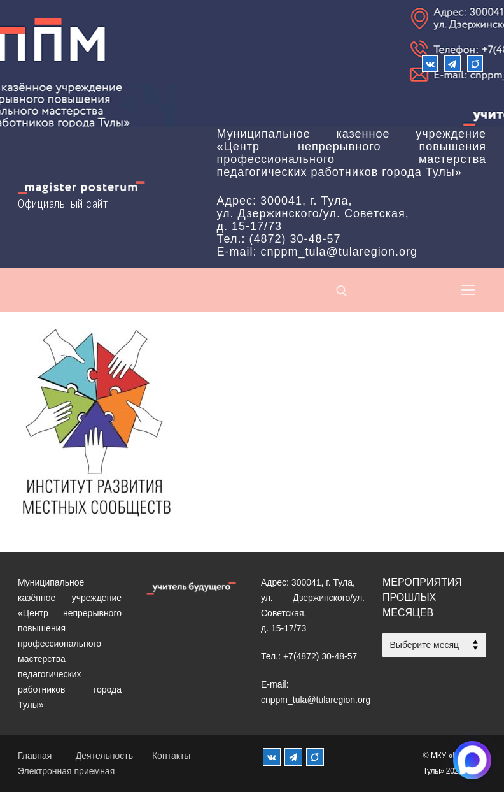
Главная (35, 756)
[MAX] (315, 757)
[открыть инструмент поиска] (341, 291)
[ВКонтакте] (430, 63)
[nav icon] (467, 289)
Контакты (171, 756)
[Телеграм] (452, 63)
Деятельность (104, 756)
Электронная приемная (66, 771)
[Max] (475, 63)
